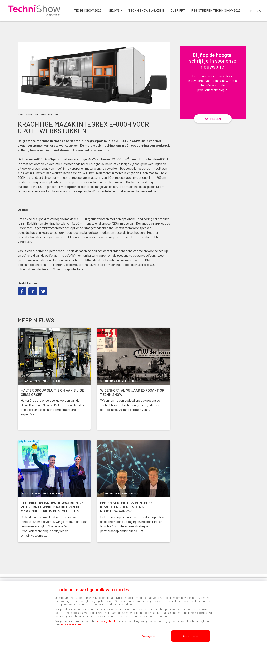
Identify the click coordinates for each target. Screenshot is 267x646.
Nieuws (114, 10)
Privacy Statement (73, 624)
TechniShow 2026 (87, 10)
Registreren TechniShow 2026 (216, 10)
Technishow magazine (146, 10)
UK (259, 10)
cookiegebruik (106, 621)
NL (252, 10)
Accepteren (190, 636)
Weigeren (149, 636)
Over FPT (178, 10)
